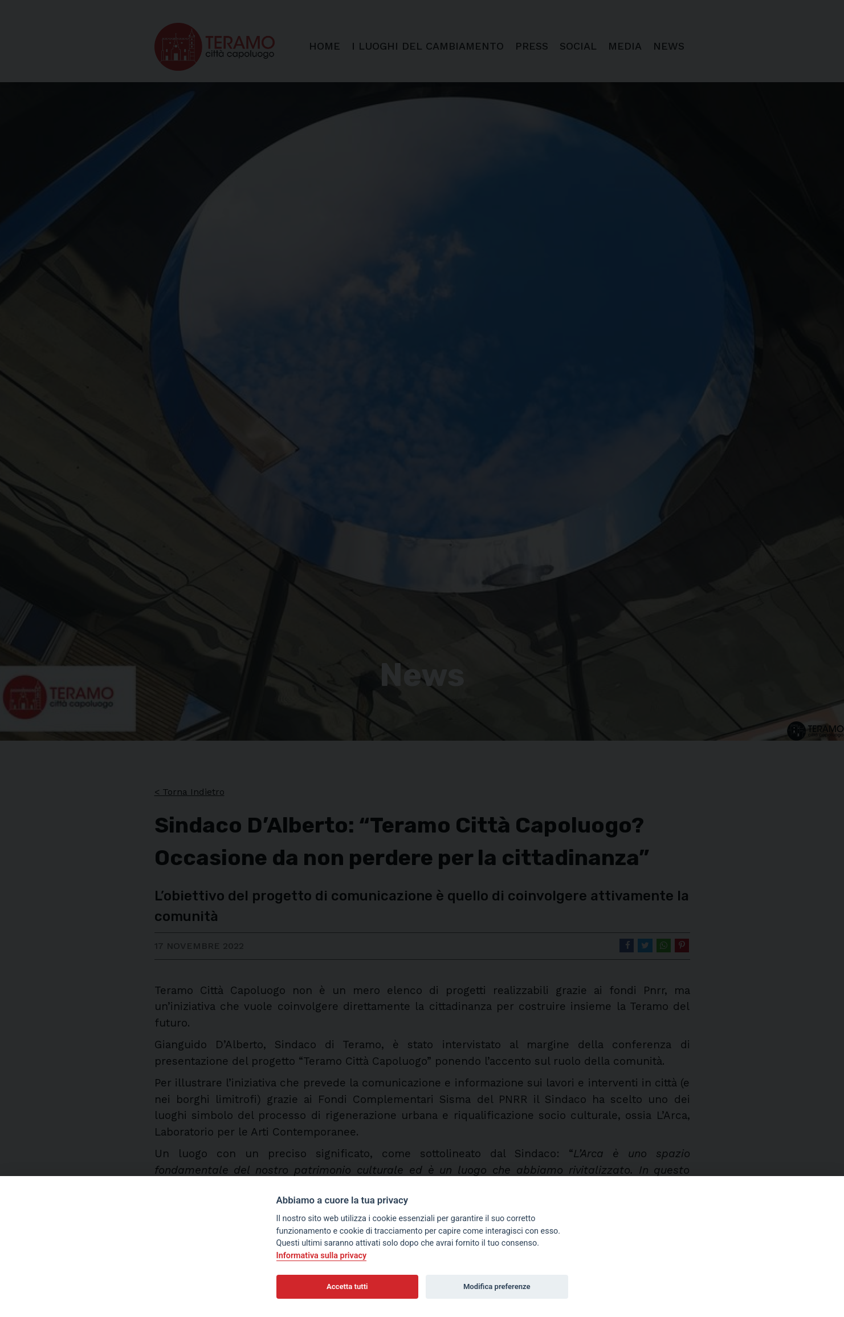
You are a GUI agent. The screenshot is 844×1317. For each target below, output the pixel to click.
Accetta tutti (347, 1286)
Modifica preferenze (497, 1286)
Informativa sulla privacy (321, 1256)
